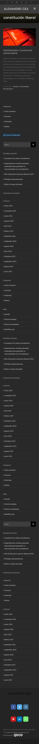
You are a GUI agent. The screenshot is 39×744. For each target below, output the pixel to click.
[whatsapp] (25, 719)
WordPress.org (9, 329)
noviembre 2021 (10, 211)
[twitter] (19, 707)
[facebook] (13, 707)
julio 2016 (8, 251)
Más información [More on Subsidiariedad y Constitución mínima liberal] (7, 89)
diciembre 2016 (9, 236)
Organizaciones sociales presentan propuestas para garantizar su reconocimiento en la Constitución (16, 166)
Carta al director (10, 111)
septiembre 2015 (10, 261)
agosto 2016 (8, 246)
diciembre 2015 (9, 256)
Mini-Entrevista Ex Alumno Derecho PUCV (19, 174)
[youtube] (13, 719)
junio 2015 (8, 271)
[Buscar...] (17, 144)
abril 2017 (8, 226)
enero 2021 (8, 216)
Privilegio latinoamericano (13, 179)
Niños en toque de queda (13, 184)
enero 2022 (8, 206)
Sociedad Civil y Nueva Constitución (17, 158)
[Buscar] (33, 144)
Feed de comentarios (11, 324)
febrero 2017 (9, 231)
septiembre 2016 (10, 241)
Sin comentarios (24, 86)
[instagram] (25, 707)
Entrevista (7, 121)
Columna (15, 86)
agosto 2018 (8, 221)
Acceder (7, 314)
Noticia (6, 126)
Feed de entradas (10, 319)
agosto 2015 (8, 266)
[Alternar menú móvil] (35, 8)
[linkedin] (19, 719)
